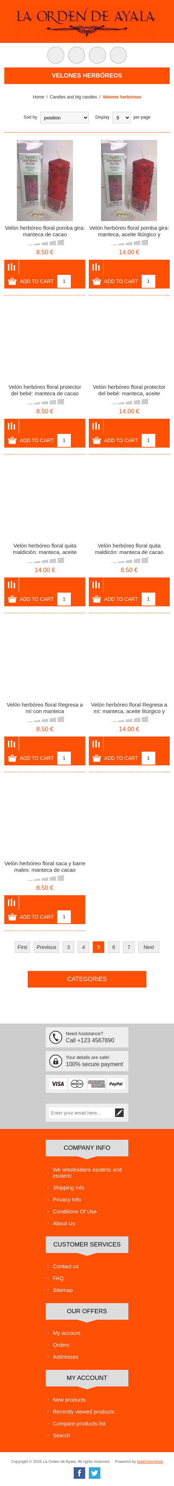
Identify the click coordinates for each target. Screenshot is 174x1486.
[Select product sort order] (64, 117)
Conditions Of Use (75, 1211)
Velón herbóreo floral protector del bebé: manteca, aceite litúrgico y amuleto (129, 393)
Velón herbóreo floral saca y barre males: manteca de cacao (44, 866)
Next (148, 947)
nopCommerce (150, 1461)
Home (38, 97)
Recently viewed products (83, 1411)
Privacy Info (67, 1199)
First (22, 947)
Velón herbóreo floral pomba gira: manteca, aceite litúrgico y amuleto (129, 234)
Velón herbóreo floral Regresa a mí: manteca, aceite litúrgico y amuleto (129, 711)
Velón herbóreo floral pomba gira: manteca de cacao (45, 231)
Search (61, 1435)
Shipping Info (68, 1187)
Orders (61, 1345)
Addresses (65, 1357)
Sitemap (63, 1290)
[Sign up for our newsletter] (81, 1112)
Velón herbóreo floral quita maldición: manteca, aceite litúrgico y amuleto (45, 552)
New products (69, 1400)
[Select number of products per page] (121, 117)
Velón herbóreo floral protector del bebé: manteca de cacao (45, 390)
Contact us (66, 1266)
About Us (64, 1223)
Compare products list (79, 1423)
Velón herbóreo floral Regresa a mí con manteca (45, 708)
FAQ (58, 1278)
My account (67, 1333)
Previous (46, 947)
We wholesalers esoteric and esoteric (87, 1172)
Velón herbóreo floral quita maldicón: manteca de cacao (129, 548)
